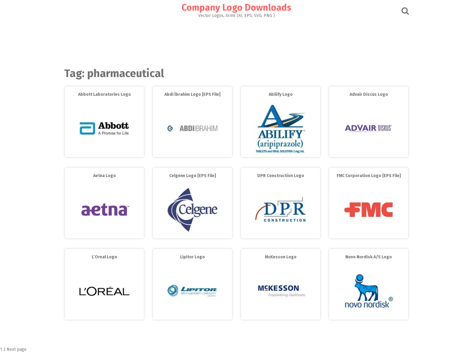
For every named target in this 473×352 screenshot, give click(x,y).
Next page (17, 349)
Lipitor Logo (192, 257)
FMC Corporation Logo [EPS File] (369, 175)
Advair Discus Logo (369, 94)
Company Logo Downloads (236, 7)
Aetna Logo (104, 175)
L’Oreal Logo (104, 257)
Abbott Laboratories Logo (104, 94)
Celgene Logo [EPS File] (192, 175)
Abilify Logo (281, 94)
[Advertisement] (236, 41)
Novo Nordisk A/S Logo (368, 257)
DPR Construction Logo (280, 175)
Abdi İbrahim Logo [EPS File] (192, 94)
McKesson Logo (281, 257)
